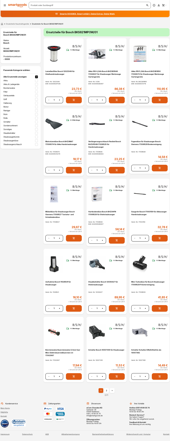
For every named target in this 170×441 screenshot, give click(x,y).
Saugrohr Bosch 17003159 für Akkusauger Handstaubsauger (149, 213)
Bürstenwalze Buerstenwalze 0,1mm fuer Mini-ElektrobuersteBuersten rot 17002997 (62, 352)
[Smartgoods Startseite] (17, 5)
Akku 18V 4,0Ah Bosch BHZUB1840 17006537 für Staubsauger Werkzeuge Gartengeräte (104, 74)
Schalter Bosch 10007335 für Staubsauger (106, 350)
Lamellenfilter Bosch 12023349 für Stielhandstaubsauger (60, 72)
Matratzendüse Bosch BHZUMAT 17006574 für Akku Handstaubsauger (61, 142)
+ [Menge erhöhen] (59, 100)
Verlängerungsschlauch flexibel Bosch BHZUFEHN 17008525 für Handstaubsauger (104, 144)
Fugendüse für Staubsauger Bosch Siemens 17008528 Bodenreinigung (146, 142)
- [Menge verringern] (48, 100)
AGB (47, 434)
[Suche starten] (147, 5)
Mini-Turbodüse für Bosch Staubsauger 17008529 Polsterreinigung (148, 283)
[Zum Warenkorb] (164, 5)
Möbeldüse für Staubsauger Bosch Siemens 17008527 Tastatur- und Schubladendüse (60, 214)
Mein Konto (5, 408)
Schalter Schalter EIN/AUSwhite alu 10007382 (146, 351)
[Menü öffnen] (4, 5)
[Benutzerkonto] (158, 5)
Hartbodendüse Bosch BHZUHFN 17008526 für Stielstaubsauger (102, 213)
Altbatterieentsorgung (70, 434)
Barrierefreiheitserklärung (103, 434)
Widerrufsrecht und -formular (138, 434)
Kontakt (4, 416)
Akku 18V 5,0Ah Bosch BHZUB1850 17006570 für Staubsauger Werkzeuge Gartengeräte (147, 74)
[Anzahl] (54, 100)
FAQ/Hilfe (4, 412)
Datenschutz (27, 434)
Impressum (5, 434)
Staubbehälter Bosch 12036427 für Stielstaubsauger (103, 283)
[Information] (154, 5)
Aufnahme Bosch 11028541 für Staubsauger (58, 283)
